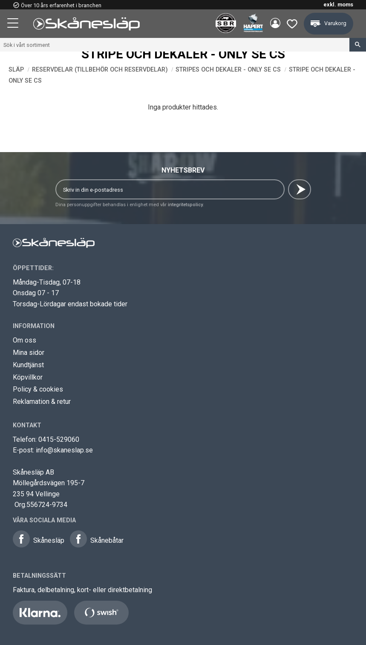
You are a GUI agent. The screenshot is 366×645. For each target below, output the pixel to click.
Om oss (24, 340)
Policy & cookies (38, 389)
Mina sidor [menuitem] (274, 24)
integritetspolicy (185, 204)
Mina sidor (28, 352)
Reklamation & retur (42, 401)
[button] (13, 24)
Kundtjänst (28, 365)
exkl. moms (338, 4)
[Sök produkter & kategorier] (174, 45)
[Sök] (357, 45)
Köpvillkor (28, 377)
